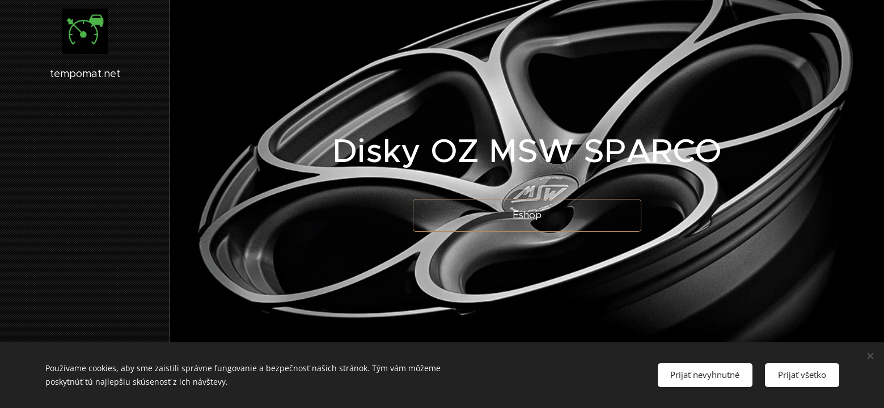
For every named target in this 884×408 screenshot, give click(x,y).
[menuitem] (85, 188)
